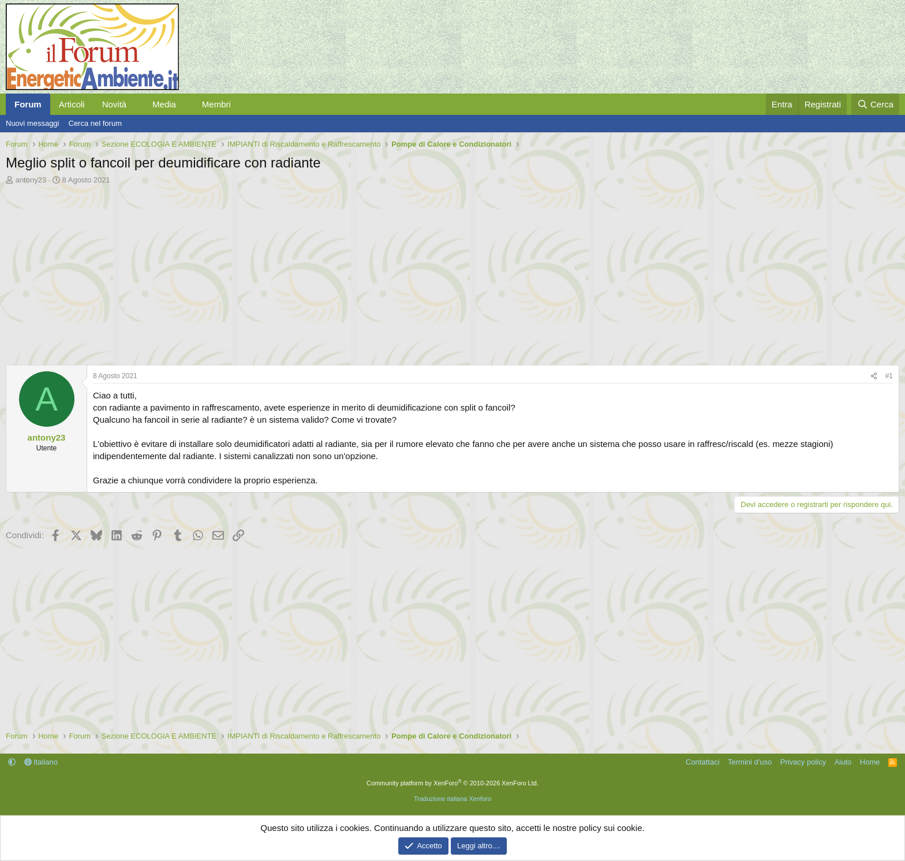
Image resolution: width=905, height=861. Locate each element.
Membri (216, 104)
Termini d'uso (750, 762)
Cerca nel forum (95, 123)
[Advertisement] (352, 272)
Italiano (41, 762)
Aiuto (843, 762)
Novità (114, 104)
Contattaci (703, 762)
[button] (136, 104)
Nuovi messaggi (32, 123)
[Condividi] (873, 376)
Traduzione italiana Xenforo (452, 798)
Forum (28, 104)
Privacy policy (803, 762)
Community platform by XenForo (452, 783)
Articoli (72, 104)
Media (164, 104)
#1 (889, 376)
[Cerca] (875, 104)
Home (870, 762)
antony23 (31, 180)
